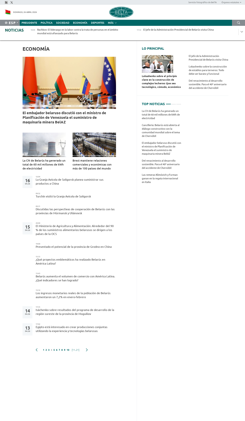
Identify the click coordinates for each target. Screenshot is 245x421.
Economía (80, 22)
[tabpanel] (161, 148)
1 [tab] (168, 102)
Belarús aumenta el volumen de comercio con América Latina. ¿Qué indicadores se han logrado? (75, 278)
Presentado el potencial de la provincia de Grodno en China (74, 246)
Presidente (29, 22)
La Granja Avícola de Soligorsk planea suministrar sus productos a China (69, 181)
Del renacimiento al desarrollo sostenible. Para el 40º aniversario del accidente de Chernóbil (208, 84)
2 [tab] (173, 102)
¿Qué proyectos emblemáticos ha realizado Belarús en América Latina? (70, 261)
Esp (12, 23)
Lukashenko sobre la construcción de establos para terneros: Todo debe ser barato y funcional (208, 70)
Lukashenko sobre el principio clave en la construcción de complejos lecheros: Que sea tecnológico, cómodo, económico (161, 81)
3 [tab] (178, 102)
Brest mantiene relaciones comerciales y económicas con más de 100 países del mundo (92, 164)
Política (46, 22)
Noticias (14, 30)
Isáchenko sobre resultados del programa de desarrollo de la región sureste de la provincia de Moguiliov (75, 311)
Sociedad (62, 22)
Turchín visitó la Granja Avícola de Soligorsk (63, 196)
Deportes (97, 22)
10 (68, 350)
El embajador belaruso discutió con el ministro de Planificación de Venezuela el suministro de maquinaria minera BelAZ (64, 117)
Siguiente (87, 349)
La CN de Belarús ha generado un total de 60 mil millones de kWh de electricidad (44, 164)
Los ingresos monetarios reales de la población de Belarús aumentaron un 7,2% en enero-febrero (73, 295)
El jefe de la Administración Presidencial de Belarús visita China (208, 58)
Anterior (37, 349)
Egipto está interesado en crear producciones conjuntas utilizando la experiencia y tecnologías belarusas (71, 328)
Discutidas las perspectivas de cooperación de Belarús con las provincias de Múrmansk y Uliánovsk (75, 211)
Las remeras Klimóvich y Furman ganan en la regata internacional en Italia (160, 178)
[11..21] (75, 350)
